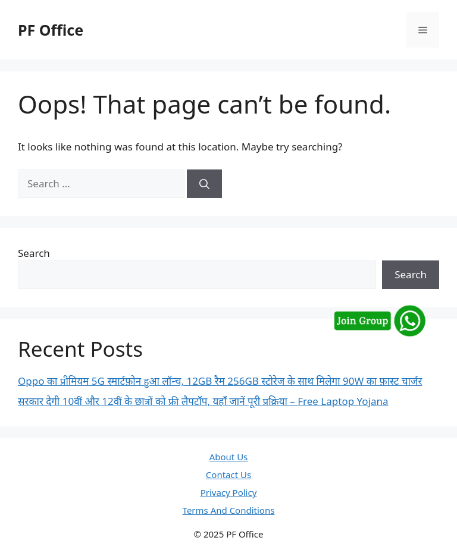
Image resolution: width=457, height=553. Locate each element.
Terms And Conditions (229, 510)
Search (34, 253)
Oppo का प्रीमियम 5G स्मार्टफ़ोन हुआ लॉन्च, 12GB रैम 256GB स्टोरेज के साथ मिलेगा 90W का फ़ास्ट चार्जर (220, 381)
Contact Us (228, 474)
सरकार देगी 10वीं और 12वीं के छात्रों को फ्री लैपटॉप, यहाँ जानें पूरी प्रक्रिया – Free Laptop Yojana (203, 401)
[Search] (204, 183)
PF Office (50, 30)
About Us (228, 457)
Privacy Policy (229, 492)
